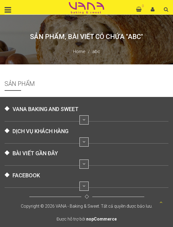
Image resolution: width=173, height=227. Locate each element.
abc (96, 51)
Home (79, 51)
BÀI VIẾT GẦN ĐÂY (35, 153)
